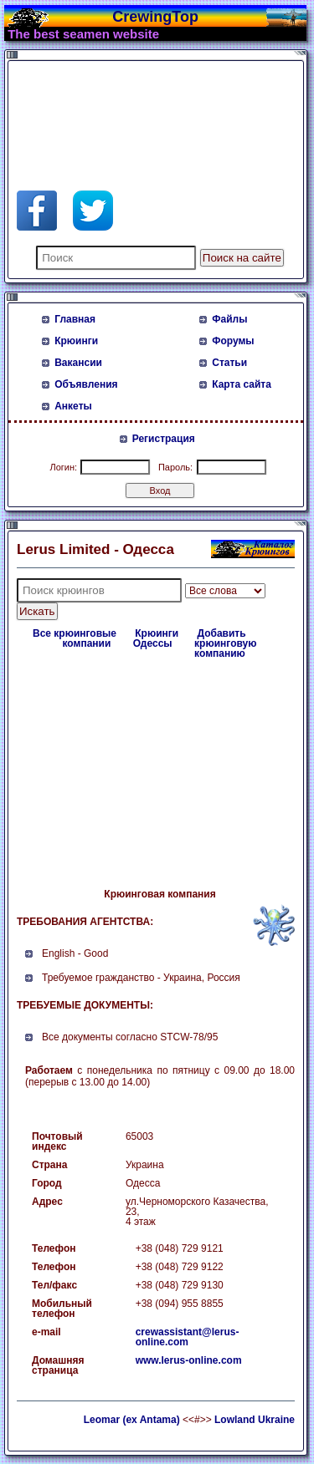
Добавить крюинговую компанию (225, 643)
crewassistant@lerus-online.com (187, 1337)
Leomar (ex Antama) (132, 1420)
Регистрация (163, 439)
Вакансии (78, 363)
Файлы (229, 319)
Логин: (63, 467)
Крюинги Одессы (155, 638)
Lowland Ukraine (254, 1420)
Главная (74, 319)
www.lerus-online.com (189, 1360)
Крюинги (76, 341)
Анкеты (73, 406)
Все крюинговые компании (74, 638)
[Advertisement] (151, 107)
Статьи (229, 363)
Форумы (233, 341)
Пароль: (175, 467)
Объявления (85, 384)
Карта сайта (241, 384)
